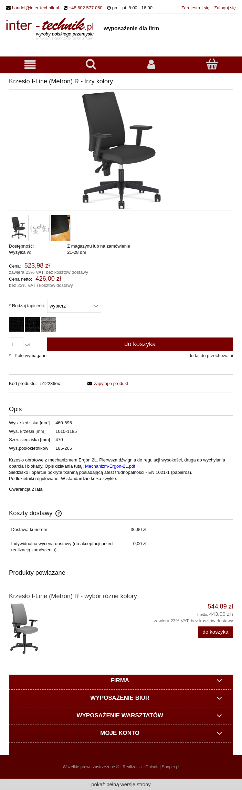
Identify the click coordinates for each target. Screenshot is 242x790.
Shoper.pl (170, 767)
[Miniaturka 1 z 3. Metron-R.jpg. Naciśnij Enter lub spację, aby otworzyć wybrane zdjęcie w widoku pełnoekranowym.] (18, 228)
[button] (30, 64)
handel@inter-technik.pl (35, 7)
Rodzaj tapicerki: (27, 305)
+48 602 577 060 (86, 7)
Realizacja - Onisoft (140, 767)
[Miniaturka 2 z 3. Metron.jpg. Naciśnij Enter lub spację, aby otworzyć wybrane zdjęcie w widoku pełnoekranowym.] (39, 227)
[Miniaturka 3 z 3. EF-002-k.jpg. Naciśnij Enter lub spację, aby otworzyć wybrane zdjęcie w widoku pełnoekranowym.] (60, 227)
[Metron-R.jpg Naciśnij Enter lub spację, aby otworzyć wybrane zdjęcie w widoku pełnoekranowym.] (121, 150)
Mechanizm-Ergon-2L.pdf (110, 466)
